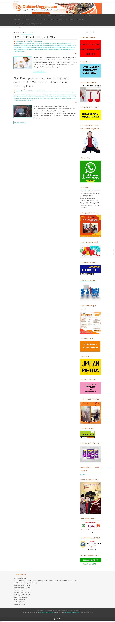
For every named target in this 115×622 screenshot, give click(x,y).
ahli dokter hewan (20, 92)
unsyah (31, 100)
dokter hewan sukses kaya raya (21, 94)
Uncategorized (38, 41)
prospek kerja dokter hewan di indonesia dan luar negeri (58, 98)
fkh (56, 94)
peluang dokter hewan (30, 47)
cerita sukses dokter (30, 92)
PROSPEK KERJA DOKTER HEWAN (34, 37)
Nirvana (57, 615)
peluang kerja (40, 47)
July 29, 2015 (29, 41)
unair (27, 100)
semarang (44, 49)
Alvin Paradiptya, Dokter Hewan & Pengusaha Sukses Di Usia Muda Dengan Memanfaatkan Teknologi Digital (41, 82)
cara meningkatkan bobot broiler (71, 612)
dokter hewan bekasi (37, 43)
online (23, 47)
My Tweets (83, 474)
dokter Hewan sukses (58, 43)
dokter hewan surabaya (35, 94)
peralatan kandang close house (47, 612)
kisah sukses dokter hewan (26, 96)
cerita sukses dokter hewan (42, 92)
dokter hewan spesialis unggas (66, 92)
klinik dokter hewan (44, 45)
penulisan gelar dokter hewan (51, 47)
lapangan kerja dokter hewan (57, 45)
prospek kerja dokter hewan (36, 98)
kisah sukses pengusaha (53, 96)
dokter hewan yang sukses (48, 94)
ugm (69, 49)
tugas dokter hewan (58, 49)
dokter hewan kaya (54, 92)
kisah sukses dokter (64, 94)
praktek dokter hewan (64, 47)
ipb (19, 45)
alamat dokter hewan (21, 43)
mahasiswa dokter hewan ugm (21, 98)
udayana (65, 49)
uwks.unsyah (21, 51)
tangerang (50, 49)
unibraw (16, 51)
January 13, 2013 (30, 90)
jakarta (22, 45)
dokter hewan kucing (47, 43)
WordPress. (62, 615)
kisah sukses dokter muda (39, 96)
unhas (72, 49)
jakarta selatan (35, 45)
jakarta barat (28, 45)
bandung (29, 43)
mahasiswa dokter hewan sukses (67, 96)
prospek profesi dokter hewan (34, 49)
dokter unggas (19, 41)
